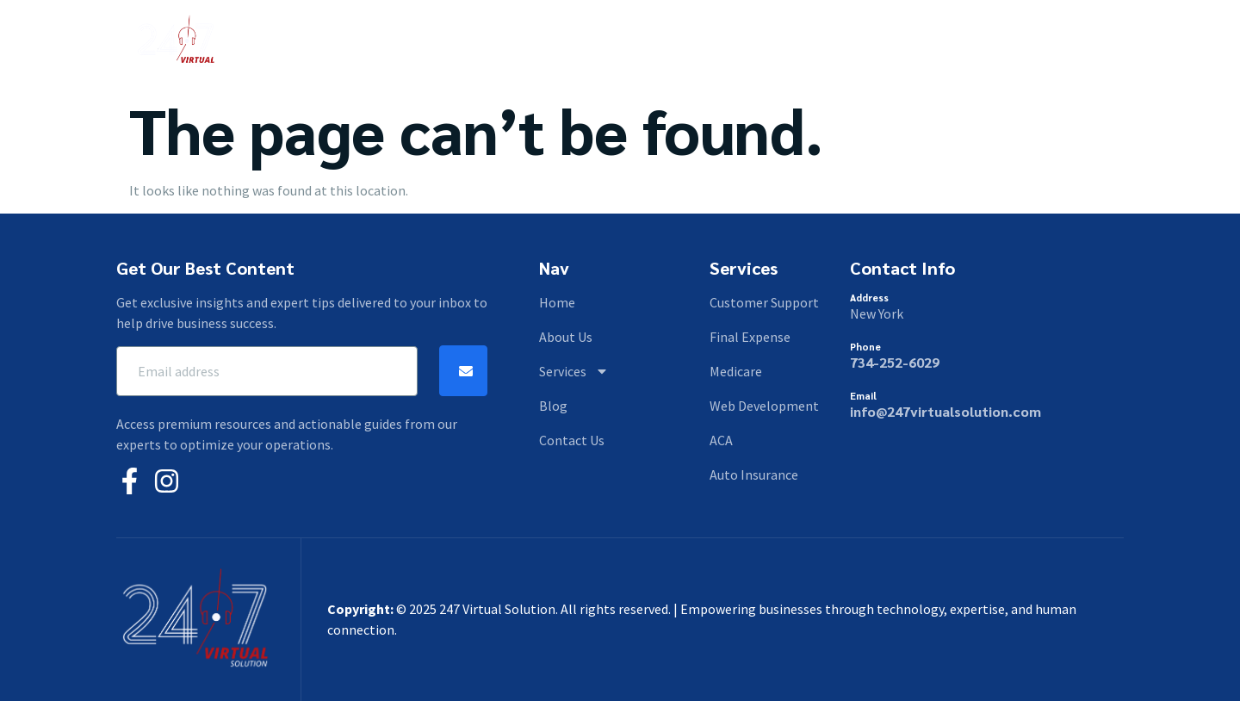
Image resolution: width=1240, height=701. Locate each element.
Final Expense (750, 336)
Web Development (764, 405)
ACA (721, 440)
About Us (516, 42)
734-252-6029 (894, 362)
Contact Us (769, 42)
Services (611, 42)
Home (441, 42)
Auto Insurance (754, 474)
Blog (691, 42)
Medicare (736, 371)
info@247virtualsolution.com (945, 411)
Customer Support (764, 302)
